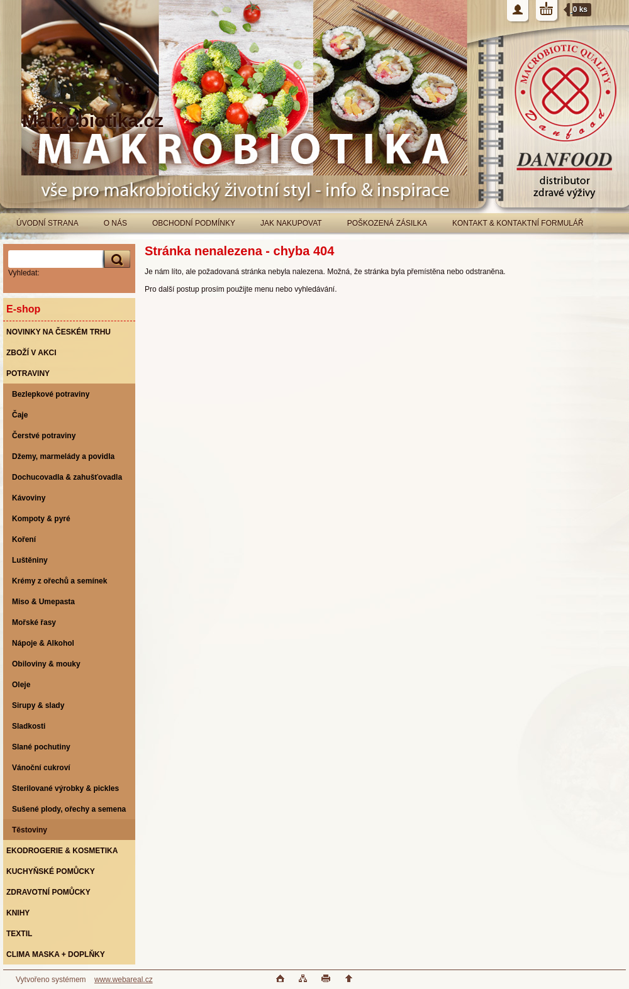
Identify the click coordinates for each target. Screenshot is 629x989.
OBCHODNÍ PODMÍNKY (193, 223)
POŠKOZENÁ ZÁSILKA (387, 223)
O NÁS (115, 223)
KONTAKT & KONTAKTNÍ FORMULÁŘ (518, 223)
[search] (115, 259)
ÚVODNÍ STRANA (47, 223)
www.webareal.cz (123, 979)
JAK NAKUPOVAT (291, 223)
